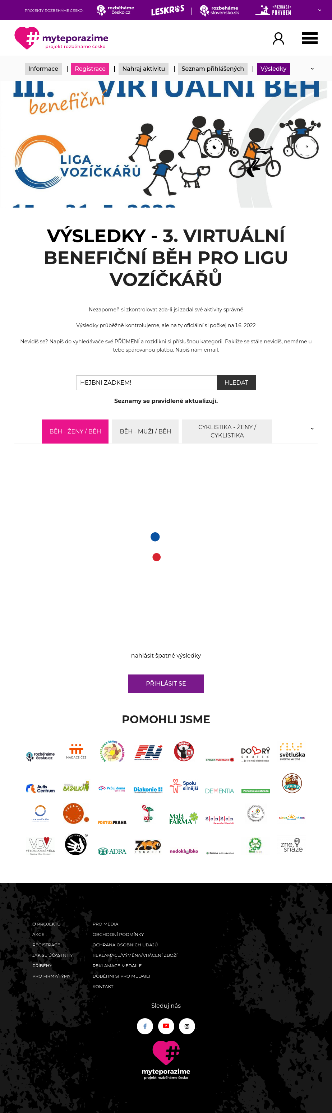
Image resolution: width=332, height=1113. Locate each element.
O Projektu (46, 924)
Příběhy (42, 965)
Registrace (90, 68)
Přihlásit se (166, 683)
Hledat (236, 382)
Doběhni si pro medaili (121, 976)
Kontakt (102, 986)
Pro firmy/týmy (51, 976)
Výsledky (273, 68)
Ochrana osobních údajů (125, 944)
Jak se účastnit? (52, 955)
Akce (38, 934)
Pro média (105, 924)
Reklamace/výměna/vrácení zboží (134, 955)
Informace (43, 68)
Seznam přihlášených (213, 68)
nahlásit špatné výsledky (166, 655)
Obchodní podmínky (118, 934)
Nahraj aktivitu (143, 68)
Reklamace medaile (117, 965)
